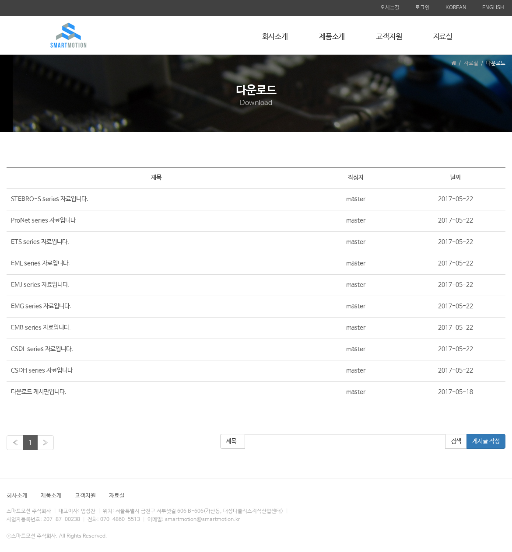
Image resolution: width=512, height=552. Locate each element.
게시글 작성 (486, 441)
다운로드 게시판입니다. (39, 391)
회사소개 (275, 37)
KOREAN (455, 8)
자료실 (443, 37)
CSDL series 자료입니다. (42, 349)
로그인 (422, 8)
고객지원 (389, 37)
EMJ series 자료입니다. (40, 284)
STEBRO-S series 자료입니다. (49, 199)
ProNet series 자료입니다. (44, 220)
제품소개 (332, 37)
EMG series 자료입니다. (41, 306)
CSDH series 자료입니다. (42, 370)
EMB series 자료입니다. (41, 327)
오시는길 (390, 8)
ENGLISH (493, 8)
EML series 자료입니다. (40, 263)
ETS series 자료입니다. (40, 241)
